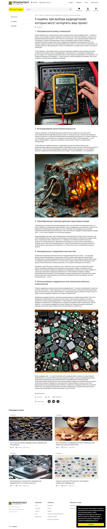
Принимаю (91, 524)
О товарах (14, 21)
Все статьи (14, 17)
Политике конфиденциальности (88, 520)
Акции (71, 2)
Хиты (86, 2)
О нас (36, 505)
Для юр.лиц (94, 2)
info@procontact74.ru (46, 2)
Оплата (49, 508)
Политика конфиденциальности (56, 514)
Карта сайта (38, 516)
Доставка (50, 505)
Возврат (50, 511)
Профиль (87, 10)
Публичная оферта (52, 516)
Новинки (78, 2)
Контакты (37, 508)
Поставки (13, 26)
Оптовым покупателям (53, 519)
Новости (37, 511)
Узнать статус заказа (75, 508)
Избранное (79, 10)
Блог (36, 15)
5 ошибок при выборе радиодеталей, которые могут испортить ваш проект (62, 15)
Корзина (96, 10)
